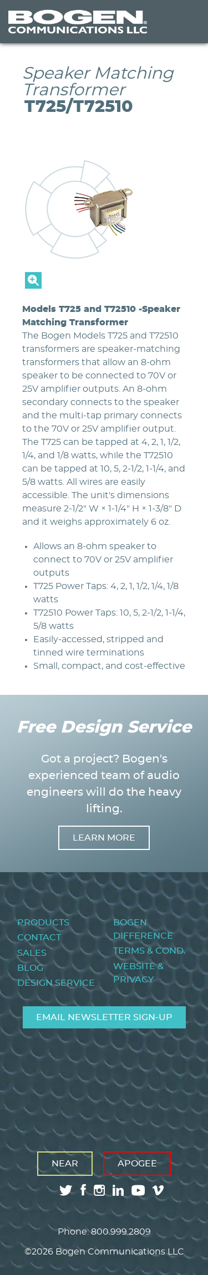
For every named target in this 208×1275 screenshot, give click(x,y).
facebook (83, 1190)
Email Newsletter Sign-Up (104, 1017)
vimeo (159, 1190)
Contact (39, 937)
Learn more (104, 837)
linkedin (118, 1190)
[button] (104, 285)
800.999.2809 (121, 1231)
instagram (99, 1190)
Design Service (56, 983)
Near (65, 1163)
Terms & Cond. (149, 950)
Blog (30, 968)
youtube (138, 1190)
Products (43, 922)
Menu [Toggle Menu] (182, 21)
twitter (66, 1190)
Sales (32, 953)
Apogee (137, 1163)
